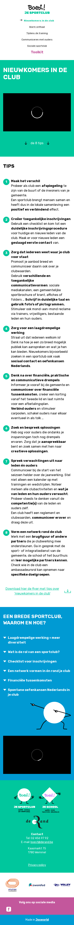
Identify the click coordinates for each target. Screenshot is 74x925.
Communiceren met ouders (37, 39)
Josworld (42, 919)
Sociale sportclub (37, 45)
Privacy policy (37, 865)
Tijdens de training (37, 33)
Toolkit (37, 52)
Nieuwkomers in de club (39, 20)
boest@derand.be (42, 842)
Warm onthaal (37, 26)
